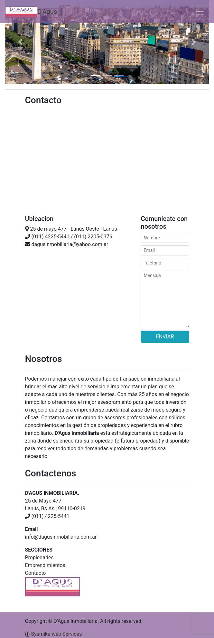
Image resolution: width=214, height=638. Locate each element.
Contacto (35, 573)
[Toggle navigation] (200, 11)
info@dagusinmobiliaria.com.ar (61, 537)
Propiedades (39, 557)
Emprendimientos (45, 565)
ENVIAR (165, 337)
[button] (20, 42)
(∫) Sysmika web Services (53, 634)
